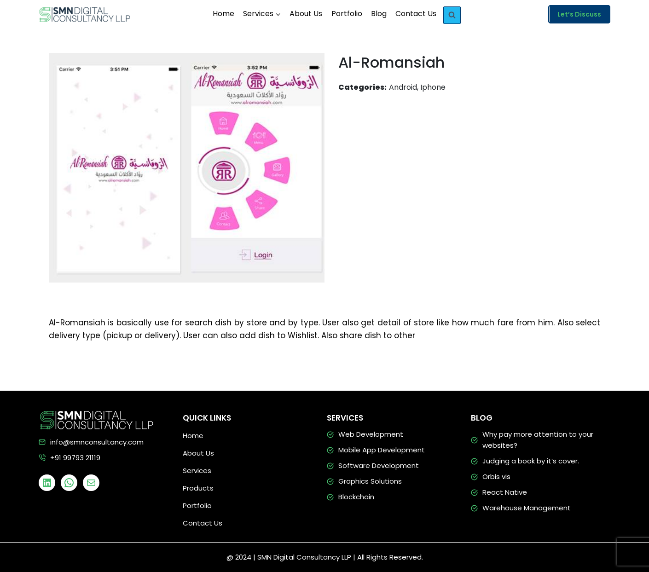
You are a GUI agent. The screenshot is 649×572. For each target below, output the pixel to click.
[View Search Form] (452, 15)
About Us (306, 13)
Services (197, 470)
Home (223, 13)
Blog (379, 13)
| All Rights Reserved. (388, 557)
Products (198, 488)
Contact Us (415, 13)
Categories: (362, 87)
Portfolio (346, 13)
